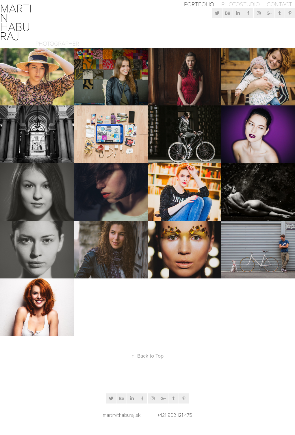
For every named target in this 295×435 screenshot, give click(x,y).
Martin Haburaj (15, 21)
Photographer (57, 43)
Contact (279, 4)
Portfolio (199, 4)
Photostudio (240, 4)
